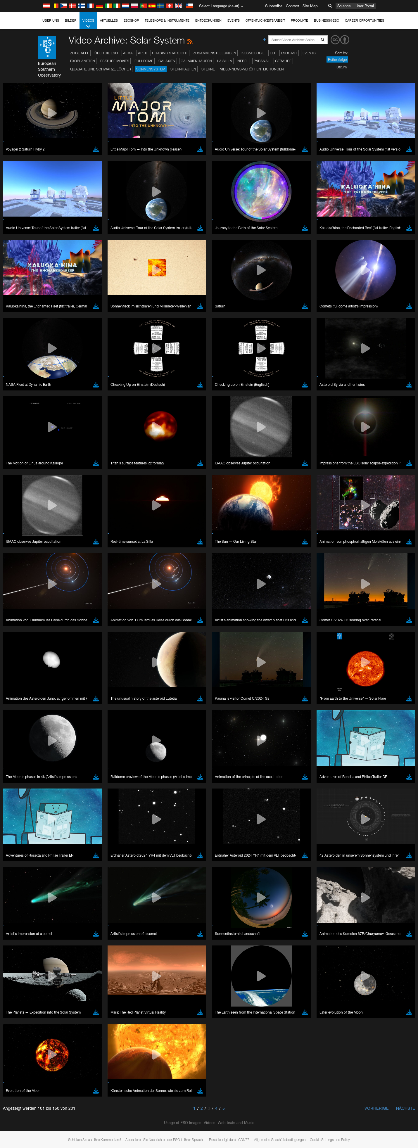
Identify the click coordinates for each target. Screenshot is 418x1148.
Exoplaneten (82, 61)
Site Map (310, 6)
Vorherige (377, 1108)
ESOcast (289, 53)
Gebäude (283, 61)
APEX (142, 53)
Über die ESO (106, 53)
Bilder (71, 20)
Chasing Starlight (170, 53)
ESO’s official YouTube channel (179, 682)
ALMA (128, 53)
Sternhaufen (183, 69)
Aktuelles (109, 20)
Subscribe (273, 6)
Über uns (50, 20)
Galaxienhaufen (196, 61)
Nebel (242, 61)
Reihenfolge (337, 59)
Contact (292, 6)
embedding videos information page (94, 692)
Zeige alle (79, 53)
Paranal (262, 61)
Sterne (208, 69)
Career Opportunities (364, 20)
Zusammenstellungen (214, 53)
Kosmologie (253, 53)
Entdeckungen (208, 20)
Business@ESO (326, 20)
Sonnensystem (150, 69)
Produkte (299, 20)
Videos (88, 23)
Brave (64, 784)
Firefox (64, 800)
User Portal (364, 6)
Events (233, 20)
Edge (63, 794)
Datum (341, 67)
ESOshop (131, 20)
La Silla (224, 61)
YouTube (55, 682)
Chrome (65, 789)
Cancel (89, 891)
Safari (63, 805)
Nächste (405, 1108)
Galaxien (166, 61)
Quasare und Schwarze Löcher (100, 69)
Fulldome (143, 61)
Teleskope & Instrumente (167, 20)
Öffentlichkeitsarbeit (265, 20)
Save (60, 891)
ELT (273, 53)
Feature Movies (114, 61)
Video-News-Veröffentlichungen (252, 69)
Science (344, 6)
